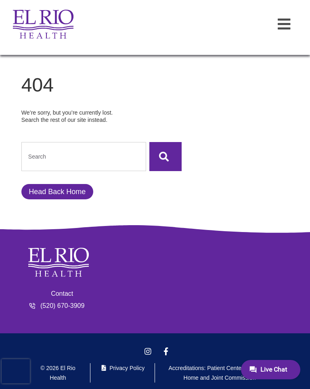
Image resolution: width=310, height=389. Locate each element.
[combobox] (83, 156)
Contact (62, 293)
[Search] (165, 156)
